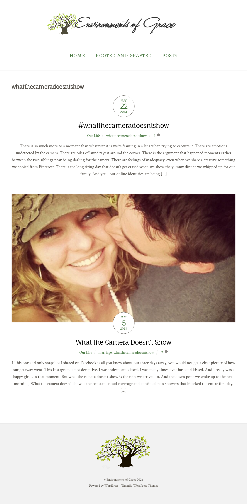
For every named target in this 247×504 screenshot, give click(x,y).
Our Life (93, 136)
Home (77, 56)
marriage (105, 352)
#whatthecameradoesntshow (123, 126)
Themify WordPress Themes (139, 486)
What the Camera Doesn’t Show (123, 342)
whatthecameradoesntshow (126, 136)
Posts (169, 56)
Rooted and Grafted (124, 56)
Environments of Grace (121, 480)
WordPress (111, 486)
